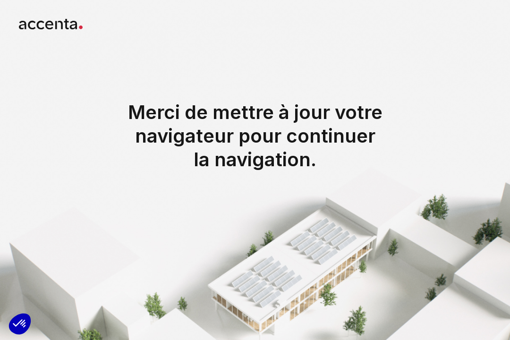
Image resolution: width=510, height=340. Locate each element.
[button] (19, 324)
